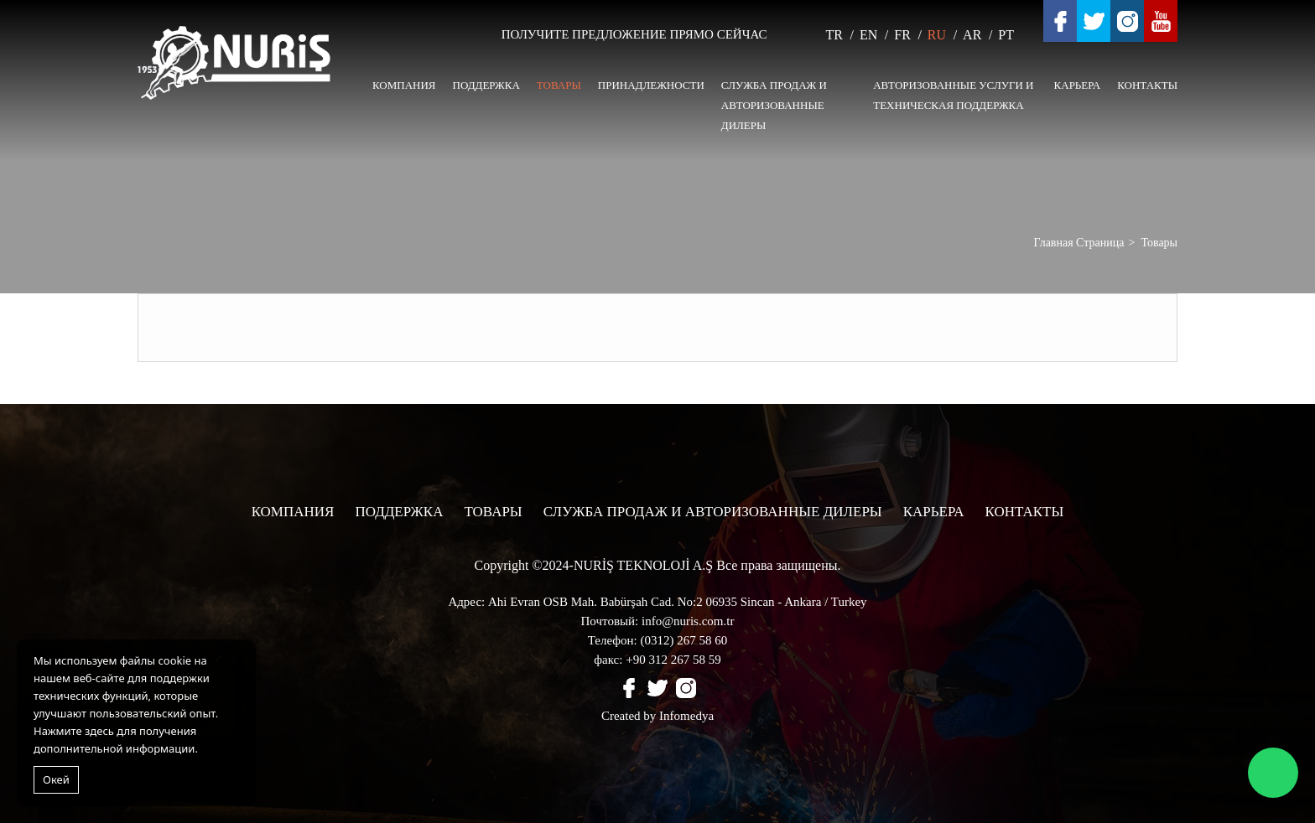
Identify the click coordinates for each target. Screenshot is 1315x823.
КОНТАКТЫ (1147, 85)
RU (937, 35)
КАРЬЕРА (1077, 85)
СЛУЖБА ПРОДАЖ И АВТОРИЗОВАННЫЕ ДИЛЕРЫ (774, 105)
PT (1006, 35)
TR (834, 35)
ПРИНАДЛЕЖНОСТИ (651, 85)
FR (902, 35)
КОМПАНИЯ (404, 85)
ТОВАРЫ (559, 85)
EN (868, 35)
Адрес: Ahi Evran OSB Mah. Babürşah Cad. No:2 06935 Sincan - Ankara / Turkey (657, 601)
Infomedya (686, 715)
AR (972, 35)
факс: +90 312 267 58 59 (657, 659)
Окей (56, 779)
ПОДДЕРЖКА (486, 85)
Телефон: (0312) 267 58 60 (657, 640)
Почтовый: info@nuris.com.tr (658, 621)
